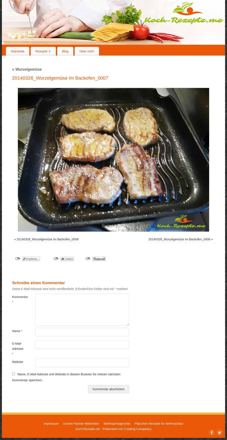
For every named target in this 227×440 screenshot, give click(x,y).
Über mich (86, 51)
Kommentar (18, 299)
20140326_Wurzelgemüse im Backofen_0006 (179, 239)
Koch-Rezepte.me (183, 13)
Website (17, 362)
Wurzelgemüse (27, 69)
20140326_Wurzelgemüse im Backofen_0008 (48, 239)
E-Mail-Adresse (17, 349)
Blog (65, 51)
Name (17, 331)
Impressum (51, 423)
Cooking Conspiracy (138, 429)
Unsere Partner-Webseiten (81, 423)
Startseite (17, 51)
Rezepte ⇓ (43, 51)
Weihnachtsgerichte (117, 423)
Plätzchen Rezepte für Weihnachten (159, 423)
